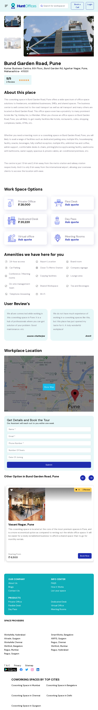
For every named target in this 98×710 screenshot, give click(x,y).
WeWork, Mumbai (59, 646)
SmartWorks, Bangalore (62, 634)
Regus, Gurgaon (11, 653)
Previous (82, 478)
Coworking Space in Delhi (59, 695)
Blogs (11, 587)
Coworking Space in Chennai (25, 695)
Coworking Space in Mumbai (25, 685)
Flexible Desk (14, 605)
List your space (58, 590)
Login (89, 4)
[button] (27, 53)
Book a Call (77, 6)
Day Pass (12, 609)
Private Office (15, 601)
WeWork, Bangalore (13, 646)
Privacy (17, 665)
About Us (12, 583)
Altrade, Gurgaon (12, 638)
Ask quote (72, 204)
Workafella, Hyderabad (14, 634)
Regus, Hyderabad (59, 649)
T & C (7, 665)
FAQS (53, 583)
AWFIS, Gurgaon (58, 638)
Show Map (49, 387)
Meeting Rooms (58, 609)
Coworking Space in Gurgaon (26, 705)
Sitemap (29, 665)
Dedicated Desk (59, 601)
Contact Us (14, 590)
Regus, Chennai (58, 642)
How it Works (57, 587)
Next (91, 478)
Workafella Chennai (13, 642)
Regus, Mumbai (11, 649)
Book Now (84, 556)
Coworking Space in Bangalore (61, 685)
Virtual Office (57, 605)
